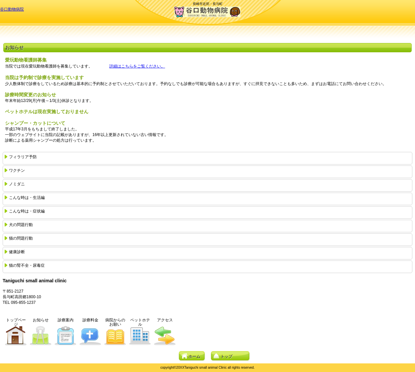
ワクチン (17, 170)
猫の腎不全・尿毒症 (27, 265)
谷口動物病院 (12, 9)
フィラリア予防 (23, 157)
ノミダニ (17, 184)
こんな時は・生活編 (27, 197)
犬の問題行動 (21, 224)
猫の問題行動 (21, 238)
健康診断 (17, 252)
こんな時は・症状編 (27, 211)
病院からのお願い (115, 322)
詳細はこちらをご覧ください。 (137, 66)
